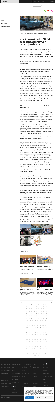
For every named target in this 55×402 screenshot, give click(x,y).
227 (26, 350)
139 (46, 329)
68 (34, 315)
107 (46, 322)
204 (27, 344)
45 (43, 309)
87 (36, 318)
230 (35, 350)
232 (40, 350)
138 (43, 329)
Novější (21, 302)
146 (43, 330)
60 (36, 313)
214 (35, 346)
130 (43, 327)
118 (32, 325)
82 (46, 316)
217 (43, 346)
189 (29, 341)
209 (42, 344)
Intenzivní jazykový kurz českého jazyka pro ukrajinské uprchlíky (44, 268)
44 (41, 309)
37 (46, 308)
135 (35, 329)
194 (43, 341)
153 (40, 332)
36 (43, 308)
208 (39, 344)
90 (43, 318)
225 (43, 348)
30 (29, 308)
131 (46, 327)
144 (37, 330)
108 (27, 323)
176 (37, 337)
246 (39, 353)
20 (26, 306)
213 (32, 346)
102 (32, 322)
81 (43, 316)
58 (31, 313)
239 (39, 351)
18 (43, 304)
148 (27, 332)
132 (26, 329)
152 (37, 332)
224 (40, 348)
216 (40, 346)
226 (46, 348)
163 (46, 334)
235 (28, 351)
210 (45, 344)
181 (29, 339)
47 (26, 311)
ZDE (27, 63)
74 (26, 316)
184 (37, 339)
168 (38, 336)
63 (43, 313)
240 (42, 351)
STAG (43, 1)
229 (32, 350)
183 (35, 339)
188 (26, 341)
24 (36, 306)
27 (43, 306)
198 (32, 343)
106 (43, 322)
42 (36, 309)
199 (34, 343)
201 (40, 343)
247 (42, 353)
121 (40, 325)
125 (29, 327)
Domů (22, 33)
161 (40, 334)
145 (40, 330)
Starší (52, 302)
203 (46, 343)
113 (40, 323)
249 (35, 355)
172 (26, 337)
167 (35, 336)
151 (35, 332)
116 (27, 325)
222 (35, 348)
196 (26, 343)
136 (37, 329)
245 (36, 353)
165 (29, 336)
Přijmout (29, 397)
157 (29, 334)
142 (32, 330)
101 (29, 322)
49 (31, 311)
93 (30, 320)
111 (35, 323)
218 (45, 346)
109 (30, 323)
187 (45, 339)
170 (43, 336)
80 (41, 316)
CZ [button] (31, 1)
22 (31, 306)
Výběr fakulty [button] (10, 1)
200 (37, 343)
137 (40, 329)
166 (32, 336)
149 (29, 332)
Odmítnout (39, 397)
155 (46, 332)
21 (29, 306)
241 (45, 351)
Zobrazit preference (49, 397)
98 (42, 320)
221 (32, 348)
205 (30, 344)
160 (37, 334)
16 (38, 304)
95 (35, 320)
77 (34, 316)
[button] (52, 388)
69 (36, 315)
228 (29, 350)
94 (32, 320)
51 (36, 311)
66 (29, 315)
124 (27, 327)
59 (33, 313)
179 (46, 337)
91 (46, 318)
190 (32, 341)
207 (36, 344)
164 (26, 336)
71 (41, 315)
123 (45, 325)
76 (31, 316)
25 (38, 306)
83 (26, 318)
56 (26, 313)
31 (31, 308)
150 (32, 332)
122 (43, 325)
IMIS (39, 1)
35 (41, 308)
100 (26, 322)
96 (37, 320)
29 (26, 308)
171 (46, 336)
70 (39, 315)
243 (30, 353)
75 (29, 316)
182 (32, 339)
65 (26, 315)
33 (36, 308)
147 (46, 330)
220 (29, 348)
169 (40, 336)
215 (37, 346)
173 (29, 337)
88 (38, 318)
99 (45, 320)
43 (38, 309)
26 (41, 306)
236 (30, 351)
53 (41, 311)
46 (46, 309)
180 (27, 339)
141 (29, 330)
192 (37, 341)
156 (26, 334)
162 (43, 334)
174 (32, 337)
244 (33, 353)
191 (35, 341)
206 (33, 344)
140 (26, 330)
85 (31, 318)
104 (37, 322)
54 (43, 311)
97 (40, 320)
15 (36, 304)
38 (26, 309)
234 (46, 350)
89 (41, 318)
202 (43, 343)
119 (34, 325)
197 (29, 343)
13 (31, 304)
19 (45, 304)
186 (43, 339)
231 (37, 350)
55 (46, 311)
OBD (35, 1)
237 (33, 351)
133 (29, 329)
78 (36, 316)
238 (36, 351)
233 (43, 350)
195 (46, 341)
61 (38, 313)
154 (43, 332)
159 (35, 334)
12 (29, 304)
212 (29, 346)
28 (46, 306)
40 (31, 309)
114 (43, 323)
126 (32, 327)
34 (38, 308)
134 (32, 329)
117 (29, 325)
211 (26, 346)
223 (37, 348)
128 (37, 327)
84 (29, 318)
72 (43, 315)
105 (40, 322)
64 (46, 313)
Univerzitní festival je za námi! (44, 289)
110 (32, 323)
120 (37, 325)
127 (35, 327)
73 (46, 315)
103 (35, 322)
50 (34, 311)
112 (37, 323)
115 (45, 323)
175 (35, 337)
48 (29, 311)
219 (26, 348)
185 (40, 339)
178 (43, 337)
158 (32, 334)
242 (27, 353)
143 (35, 330)
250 (38, 355)
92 (27, 320)
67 (31, 315)
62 (41, 313)
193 (40, 341)
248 (45, 353)
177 (40, 337)
